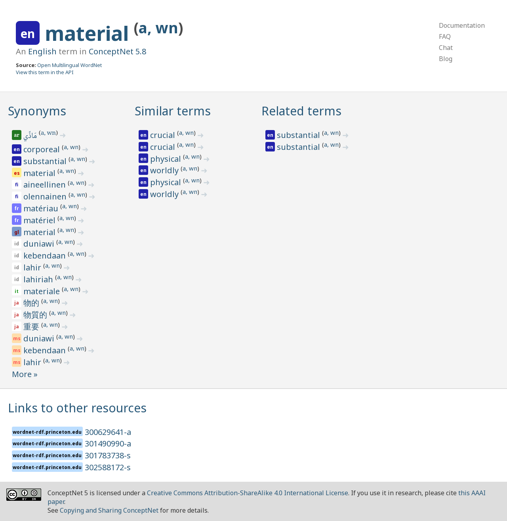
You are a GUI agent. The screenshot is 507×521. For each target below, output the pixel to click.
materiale (42, 291)
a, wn (158, 27)
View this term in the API (45, 72)
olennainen (46, 196)
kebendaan (45, 255)
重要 (32, 326)
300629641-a (108, 432)
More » (25, 374)
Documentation (462, 25)
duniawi (39, 243)
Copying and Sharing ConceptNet (109, 510)
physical (166, 158)
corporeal (42, 149)
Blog (445, 58)
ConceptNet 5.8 (117, 51)
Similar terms (173, 111)
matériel (40, 220)
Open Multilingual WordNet (69, 65)
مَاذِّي (30, 136)
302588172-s (108, 467)
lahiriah (39, 279)
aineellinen (45, 184)
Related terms (301, 111)
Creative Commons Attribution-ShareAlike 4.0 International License (247, 492)
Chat (446, 47)
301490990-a (108, 443)
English (42, 51)
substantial (46, 161)
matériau (41, 208)
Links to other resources (77, 408)
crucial (163, 135)
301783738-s (108, 455)
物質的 (36, 314)
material (89, 33)
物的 (32, 302)
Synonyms (37, 111)
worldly (165, 170)
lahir (33, 267)
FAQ (445, 36)
